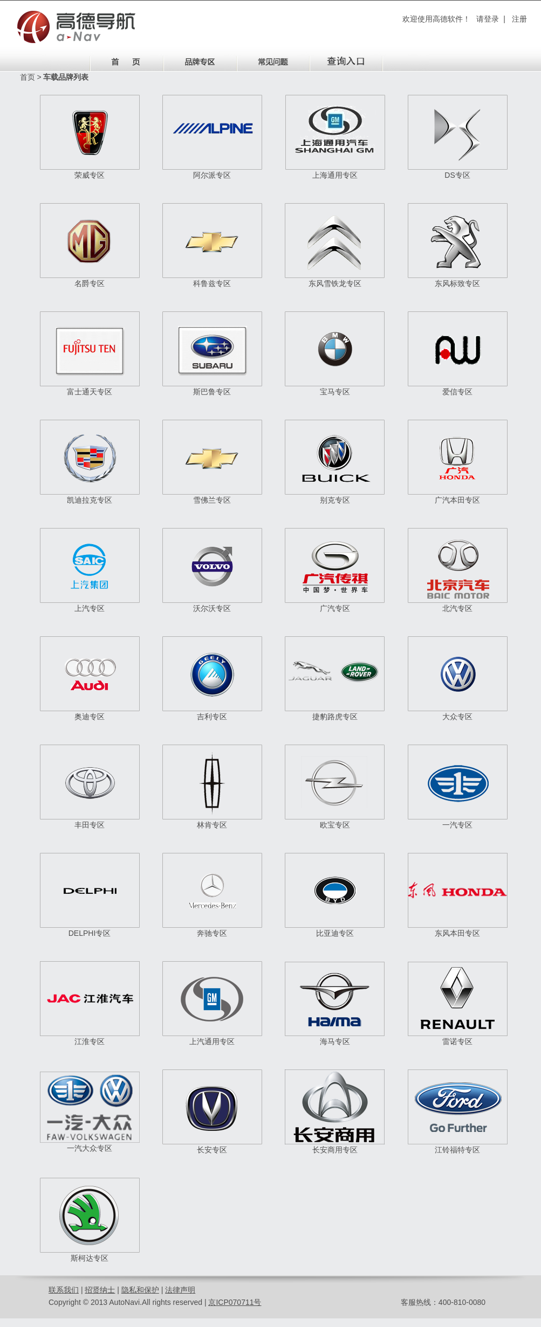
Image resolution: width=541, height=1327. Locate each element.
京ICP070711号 (234, 1302)
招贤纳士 (100, 1290)
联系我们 (64, 1290)
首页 (27, 77)
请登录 (487, 19)
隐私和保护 (140, 1290)
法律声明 (180, 1290)
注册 (519, 19)
